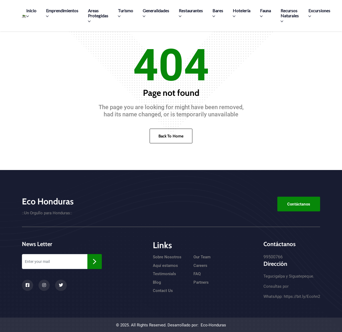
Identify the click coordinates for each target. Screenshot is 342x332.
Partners (201, 282)
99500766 (273, 256)
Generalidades (156, 13)
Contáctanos (298, 204)
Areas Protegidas (98, 15)
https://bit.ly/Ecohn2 (302, 296)
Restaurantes (191, 13)
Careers (200, 265)
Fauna (265, 13)
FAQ (197, 273)
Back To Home (171, 136)
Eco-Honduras (213, 325)
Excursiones (319, 13)
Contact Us (163, 290)
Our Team (202, 257)
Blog (157, 282)
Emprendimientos (62, 13)
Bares (217, 13)
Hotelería (241, 13)
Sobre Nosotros (167, 257)
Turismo (125, 13)
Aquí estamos (165, 265)
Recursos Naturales (290, 15)
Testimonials (164, 273)
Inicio (31, 13)
